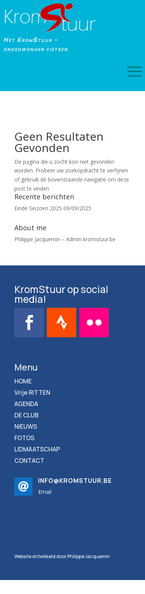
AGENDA (26, 404)
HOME (23, 381)
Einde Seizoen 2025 (38, 208)
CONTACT (29, 461)
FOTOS (24, 438)
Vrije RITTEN (32, 393)
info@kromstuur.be (75, 480)
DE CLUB (26, 416)
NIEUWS (25, 427)
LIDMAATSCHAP (37, 450)
